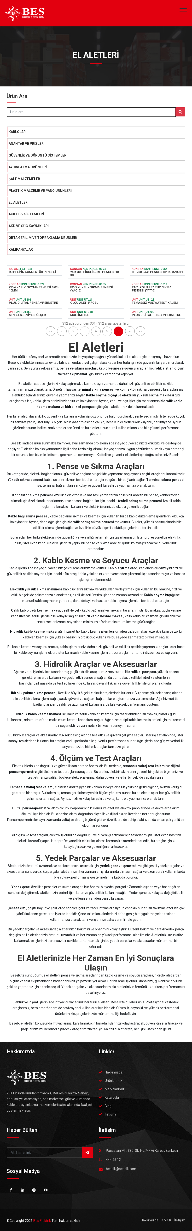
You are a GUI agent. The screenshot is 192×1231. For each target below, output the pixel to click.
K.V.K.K (166, 1220)
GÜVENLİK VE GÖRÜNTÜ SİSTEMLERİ (38, 155)
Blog (108, 1106)
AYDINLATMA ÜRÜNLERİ (28, 167)
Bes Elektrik (42, 1221)
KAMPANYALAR (21, 249)
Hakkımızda (113, 1072)
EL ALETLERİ (19, 202)
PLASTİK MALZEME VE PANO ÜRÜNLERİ (40, 191)
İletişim (110, 1114)
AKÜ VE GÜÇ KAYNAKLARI (29, 226)
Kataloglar (112, 1097)
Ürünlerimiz (113, 1081)
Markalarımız (115, 1089)
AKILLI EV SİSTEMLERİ (26, 214)
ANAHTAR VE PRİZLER (26, 144)
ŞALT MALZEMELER (24, 179)
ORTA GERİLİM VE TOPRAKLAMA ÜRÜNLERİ (43, 238)
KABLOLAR (17, 132)
